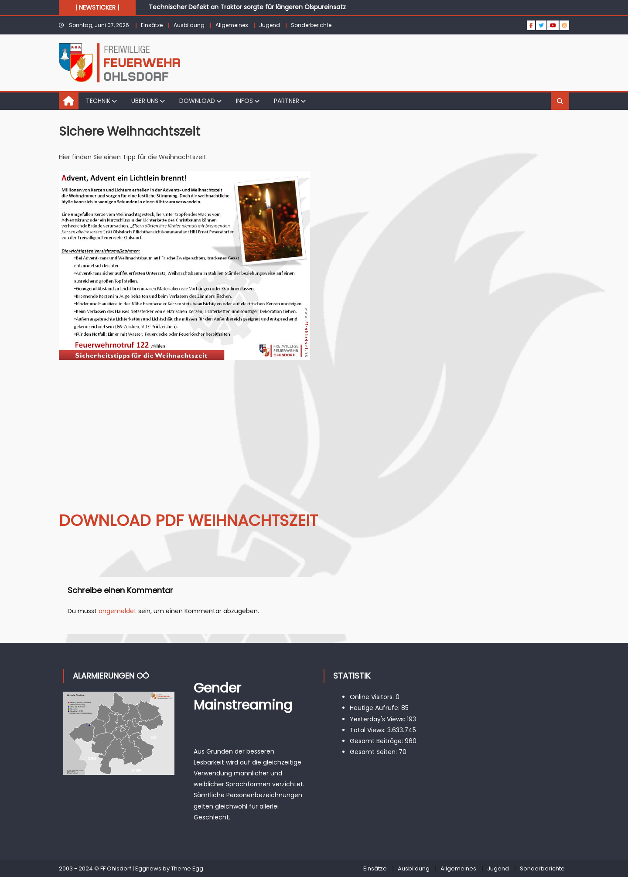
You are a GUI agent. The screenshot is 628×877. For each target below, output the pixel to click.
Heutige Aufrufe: (375, 707)
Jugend (269, 25)
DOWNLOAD (197, 100)
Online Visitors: (373, 697)
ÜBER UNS (144, 100)
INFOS (244, 100)
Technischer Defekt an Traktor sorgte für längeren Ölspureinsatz (247, 7)
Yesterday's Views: (378, 719)
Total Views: (368, 730)
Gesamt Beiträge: (377, 741)
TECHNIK (98, 100)
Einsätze (152, 25)
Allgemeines (231, 25)
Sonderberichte (311, 25)
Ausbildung (189, 25)
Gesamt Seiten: (374, 751)
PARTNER (286, 100)
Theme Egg (187, 868)
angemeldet (118, 611)
